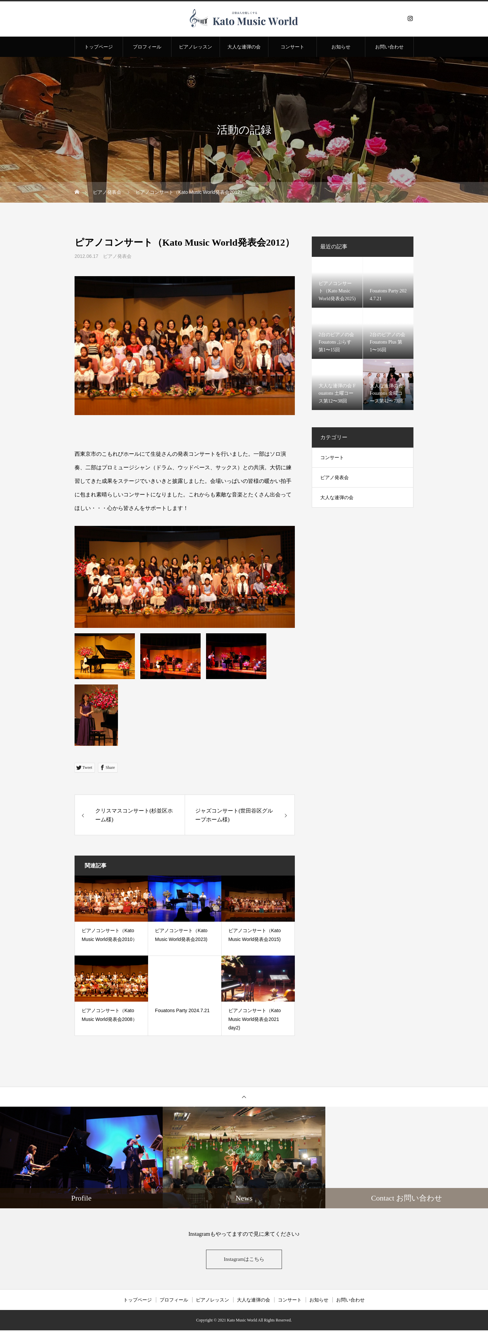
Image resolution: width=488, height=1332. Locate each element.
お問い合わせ (389, 46)
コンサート (292, 46)
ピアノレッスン (195, 46)
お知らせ (340, 46)
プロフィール (147, 46)
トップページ (98, 46)
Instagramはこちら (244, 1260)
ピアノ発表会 (117, 256)
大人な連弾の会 (244, 46)
